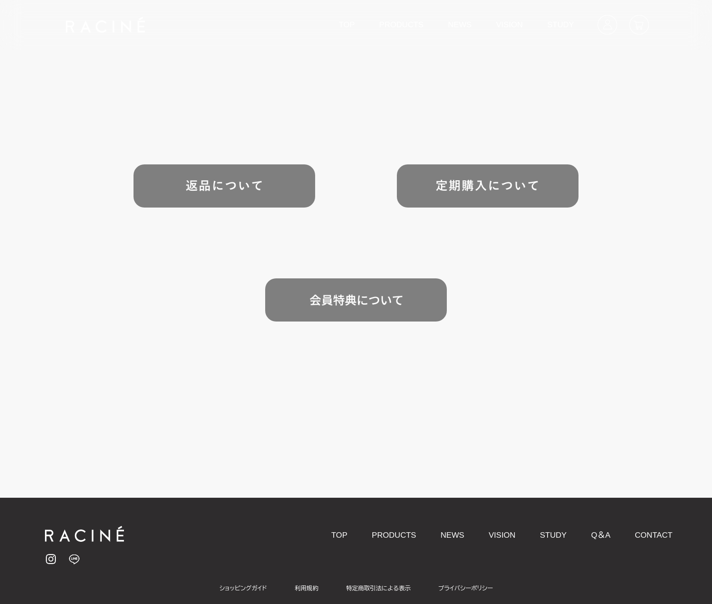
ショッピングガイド (243, 588)
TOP (347, 24)
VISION (509, 24)
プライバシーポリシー (465, 588)
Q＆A (601, 535)
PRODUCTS (401, 24)
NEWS (459, 24)
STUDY (560, 24)
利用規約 (306, 588)
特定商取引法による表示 (378, 588)
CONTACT (653, 535)
